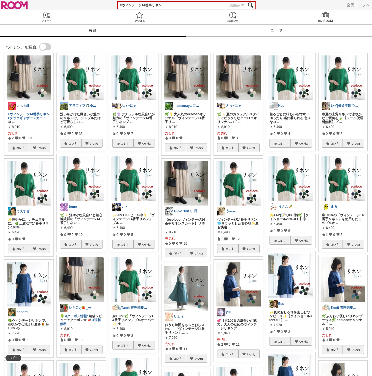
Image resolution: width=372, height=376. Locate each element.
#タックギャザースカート (27, 118)
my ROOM (325, 17)
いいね (41, 147)
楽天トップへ (358, 5)
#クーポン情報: (76, 316)
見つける (139, 17)
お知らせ (232, 17)
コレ (20, 147)
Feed (46, 17)
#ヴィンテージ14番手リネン (29, 114)
